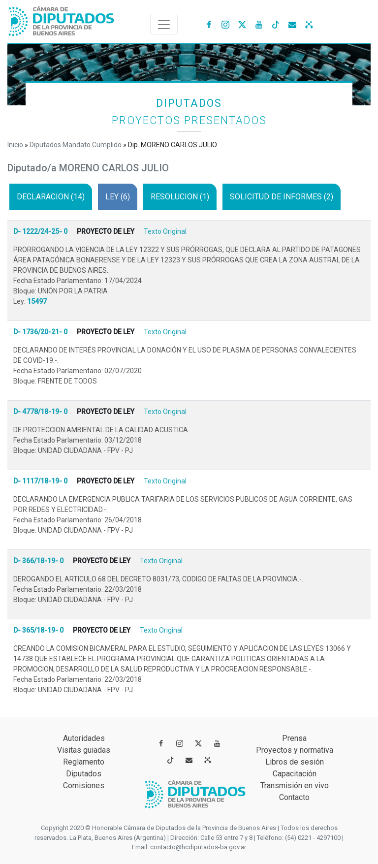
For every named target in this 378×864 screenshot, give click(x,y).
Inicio (15, 145)
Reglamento (83, 762)
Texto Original (165, 231)
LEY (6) (117, 196)
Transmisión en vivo (294, 785)
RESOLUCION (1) (180, 196)
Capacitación (294, 773)
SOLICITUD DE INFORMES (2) (281, 196)
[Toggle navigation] (164, 24)
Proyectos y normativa (294, 750)
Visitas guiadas (83, 750)
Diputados (83, 773)
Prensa (294, 738)
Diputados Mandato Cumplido (76, 145)
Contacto (294, 797)
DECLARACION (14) (51, 196)
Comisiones (83, 785)
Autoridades (84, 738)
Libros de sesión (294, 762)
